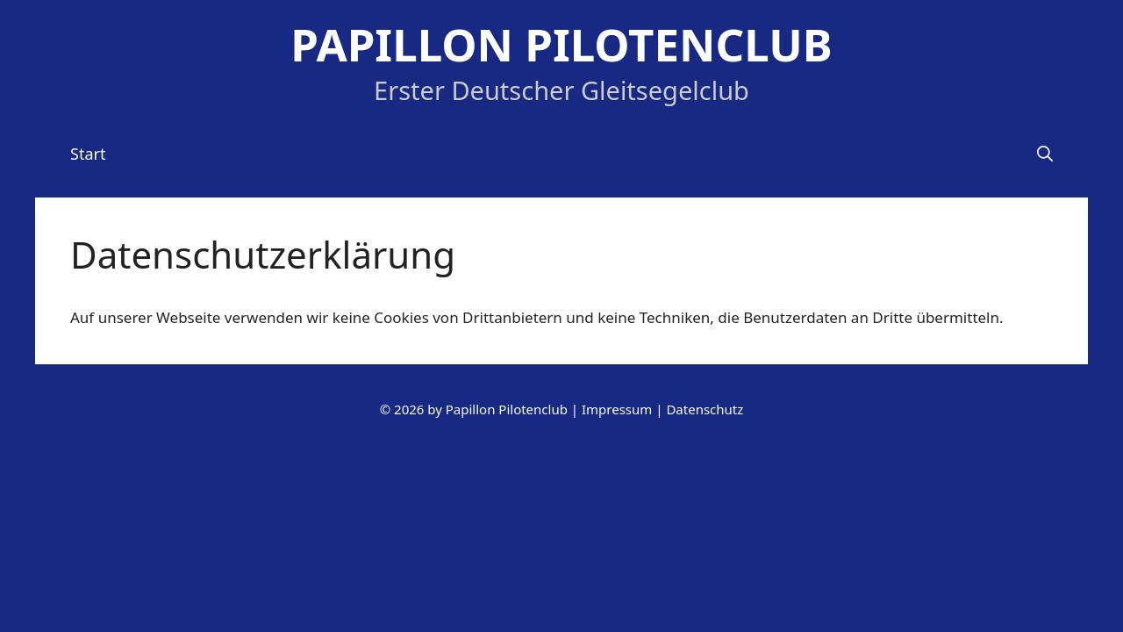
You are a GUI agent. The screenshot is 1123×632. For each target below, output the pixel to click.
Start (87, 153)
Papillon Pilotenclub (561, 44)
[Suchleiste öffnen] (1044, 153)
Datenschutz (704, 409)
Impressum (617, 409)
